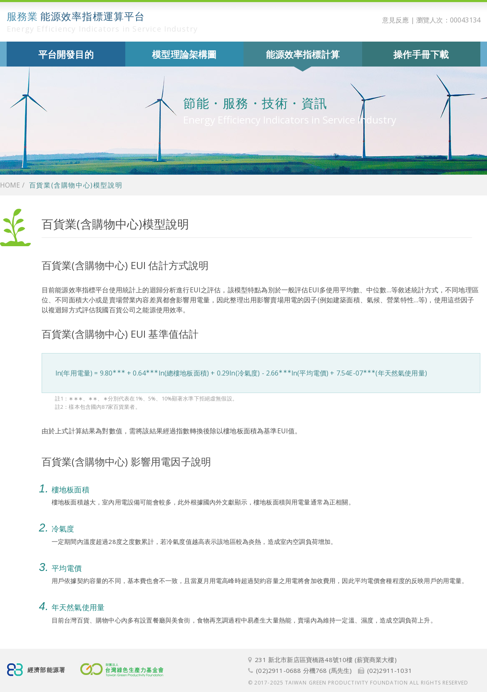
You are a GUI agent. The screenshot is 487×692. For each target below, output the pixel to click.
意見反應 (395, 20)
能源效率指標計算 (303, 54)
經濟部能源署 (46, 670)
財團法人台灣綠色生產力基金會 (122, 670)
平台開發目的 (66, 54)
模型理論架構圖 (184, 54)
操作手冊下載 (421, 54)
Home (10, 185)
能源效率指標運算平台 (102, 21)
